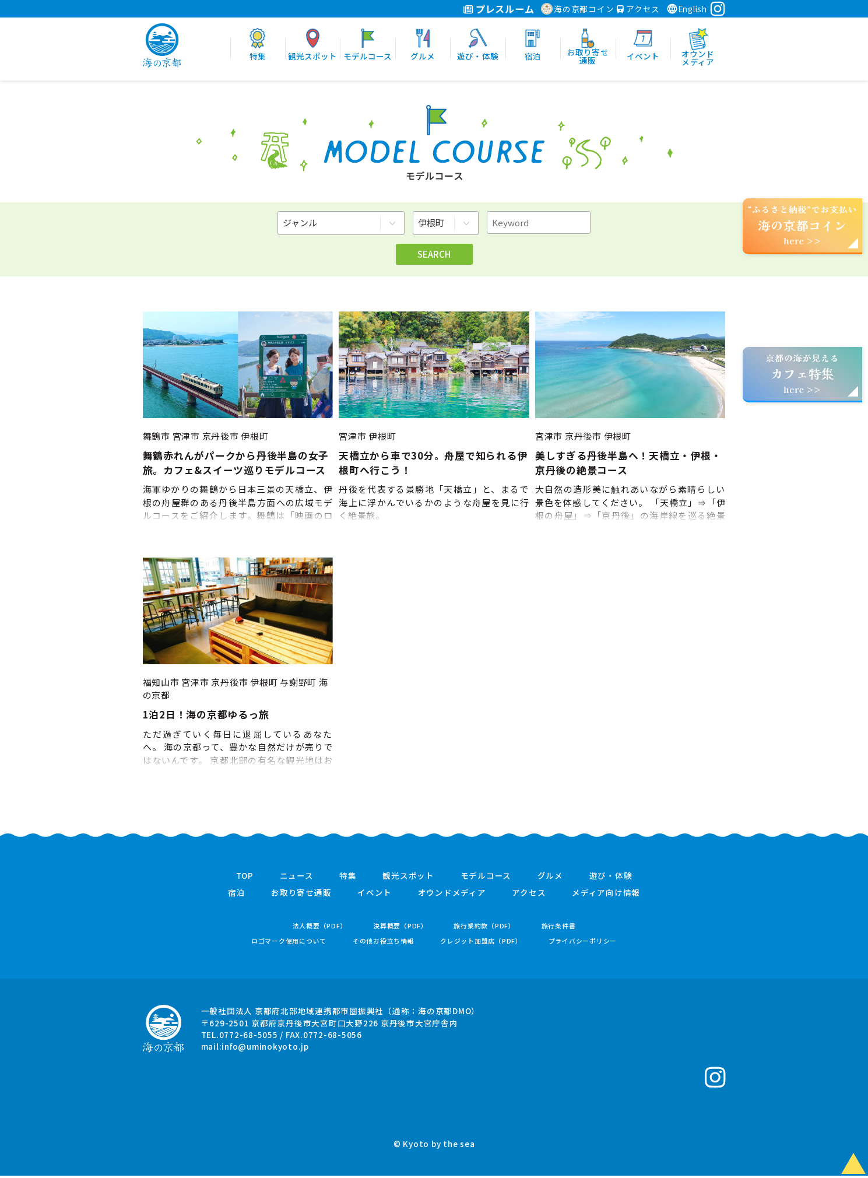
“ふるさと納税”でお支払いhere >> (803, 225)
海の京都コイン (577, 9)
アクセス (638, 9)
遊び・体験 (610, 878)
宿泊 (236, 895)
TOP (245, 878)
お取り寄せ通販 (301, 895)
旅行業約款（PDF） (484, 928)
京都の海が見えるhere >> (802, 373)
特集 (348, 878)
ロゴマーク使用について (288, 943)
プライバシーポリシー (583, 943)
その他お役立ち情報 (383, 943)
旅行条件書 (559, 928)
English (686, 9)
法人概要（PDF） (320, 928)
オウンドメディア (452, 895)
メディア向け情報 (606, 895)
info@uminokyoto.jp (265, 1048)
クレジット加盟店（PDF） (481, 943)
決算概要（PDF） (400, 928)
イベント (374, 895)
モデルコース (486, 878)
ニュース (297, 878)
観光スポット (408, 878)
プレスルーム (498, 9)
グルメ (550, 878)
